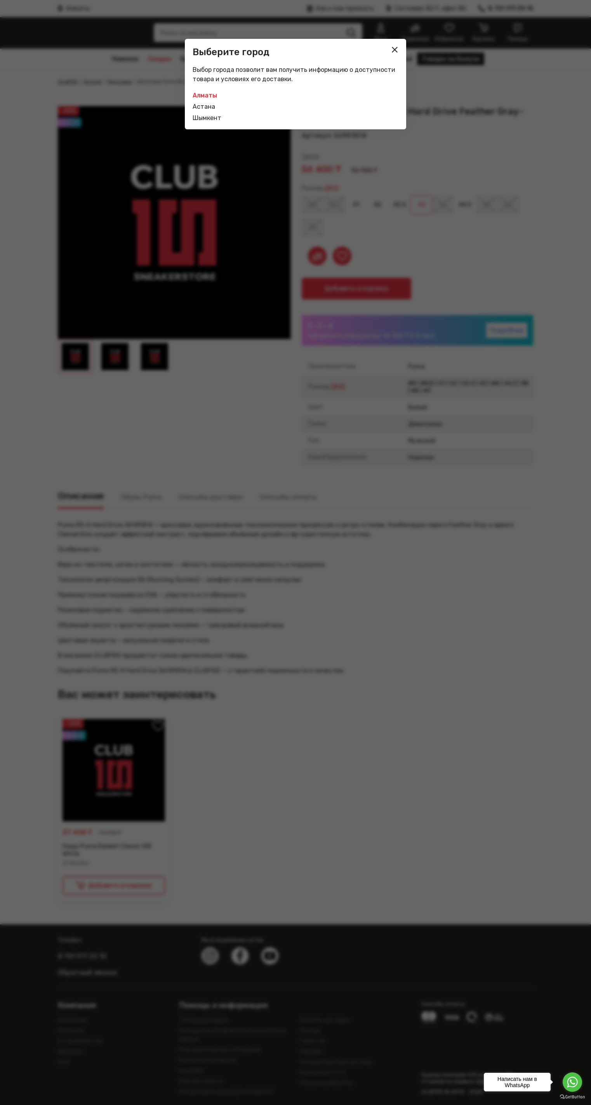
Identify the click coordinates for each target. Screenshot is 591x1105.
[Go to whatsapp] (572, 1082)
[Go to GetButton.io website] (572, 1097)
